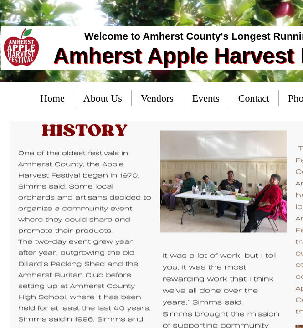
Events (206, 98)
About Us (102, 98)
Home (52, 98)
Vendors (157, 98)
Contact (253, 98)
